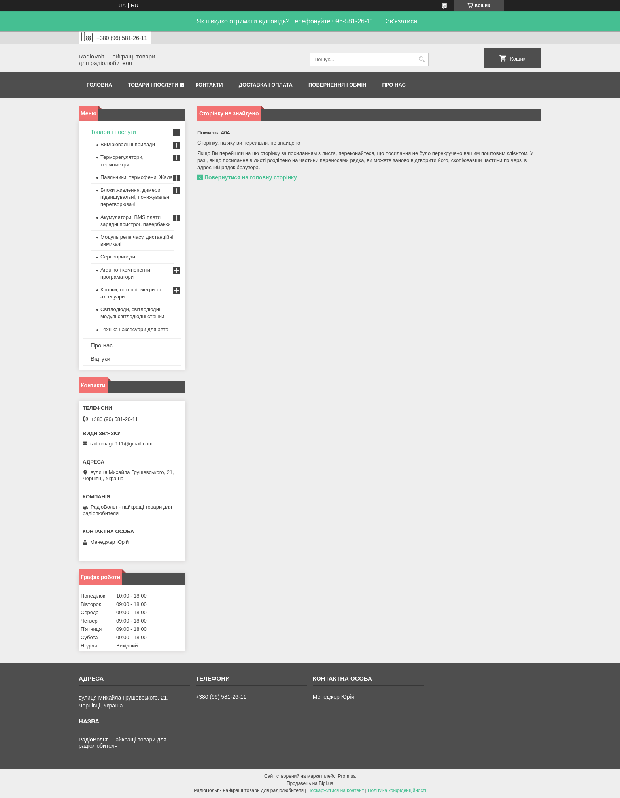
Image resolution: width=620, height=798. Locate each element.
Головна (99, 85)
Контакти (209, 85)
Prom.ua (347, 776)
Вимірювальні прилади (127, 144)
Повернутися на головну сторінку (250, 177)
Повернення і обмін (337, 85)
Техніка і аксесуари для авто (134, 329)
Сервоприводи (117, 257)
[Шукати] (422, 59)
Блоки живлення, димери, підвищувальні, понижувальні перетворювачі (135, 197)
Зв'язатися (401, 21)
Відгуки (100, 358)
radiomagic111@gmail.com (121, 444)
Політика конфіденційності (397, 790)
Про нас (394, 85)
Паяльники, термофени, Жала (136, 177)
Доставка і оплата (266, 85)
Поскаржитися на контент (336, 790)
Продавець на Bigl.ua (310, 783)
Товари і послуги (153, 85)
